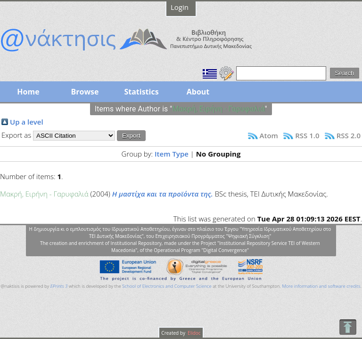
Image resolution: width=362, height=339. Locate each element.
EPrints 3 (59, 286)
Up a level (26, 121)
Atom (269, 135)
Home (28, 92)
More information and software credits (321, 286)
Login (180, 7)
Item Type (172, 153)
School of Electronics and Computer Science (166, 286)
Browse (85, 92)
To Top (348, 327)
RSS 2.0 (349, 135)
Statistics (141, 92)
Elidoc (194, 333)
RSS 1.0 (307, 135)
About (198, 92)
